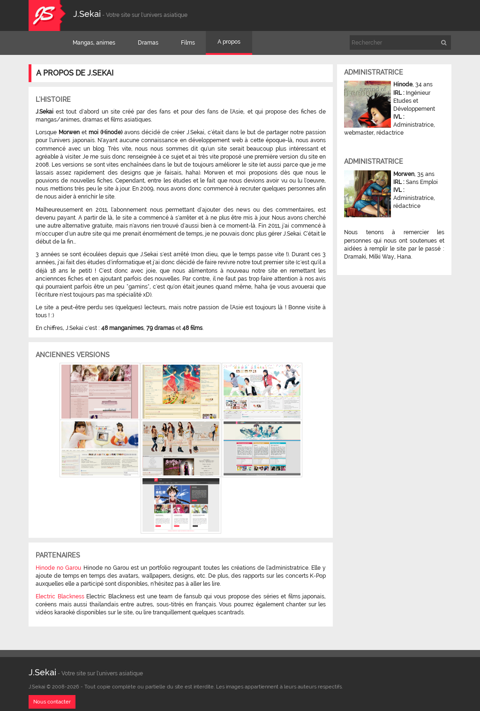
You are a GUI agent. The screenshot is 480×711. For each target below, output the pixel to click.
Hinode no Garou (58, 568)
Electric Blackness (60, 596)
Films (188, 42)
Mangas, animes (94, 42)
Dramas (148, 42)
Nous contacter (52, 702)
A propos (229, 41)
